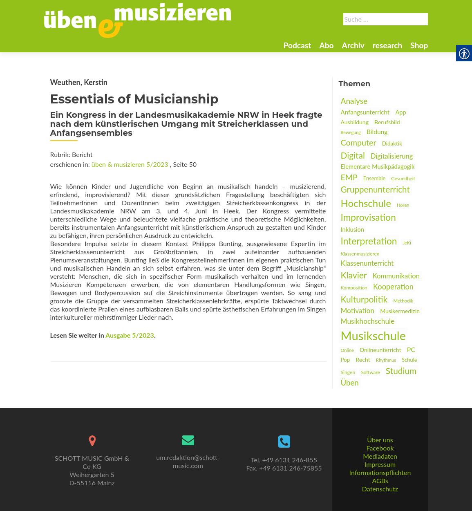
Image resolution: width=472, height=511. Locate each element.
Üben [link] (350, 382)
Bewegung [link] (351, 132)
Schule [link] (409, 359)
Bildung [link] (377, 131)
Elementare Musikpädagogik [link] (378, 166)
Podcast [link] (297, 45)
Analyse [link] (354, 100)
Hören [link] (403, 205)
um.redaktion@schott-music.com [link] (187, 461)
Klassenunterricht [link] (367, 263)
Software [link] (370, 372)
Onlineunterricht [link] (380, 349)
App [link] (400, 112)
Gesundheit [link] (403, 178)
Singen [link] (348, 372)
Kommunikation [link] (396, 276)
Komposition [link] (354, 288)
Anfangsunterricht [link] (365, 112)
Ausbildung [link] (355, 122)
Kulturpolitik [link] (364, 299)
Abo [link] (326, 45)
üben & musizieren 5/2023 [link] (130, 164)
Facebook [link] (380, 448)
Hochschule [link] (366, 203)
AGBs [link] (380, 480)
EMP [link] (349, 177)
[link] (137, 19)
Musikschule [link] (373, 335)
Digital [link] (353, 155)
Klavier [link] (354, 275)
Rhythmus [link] (386, 360)
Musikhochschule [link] (368, 321)
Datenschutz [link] (380, 489)
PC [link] (411, 349)
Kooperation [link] (393, 286)
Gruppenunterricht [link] (375, 189)
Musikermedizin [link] (400, 310)
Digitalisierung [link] (392, 156)
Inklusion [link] (353, 229)
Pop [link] (345, 359)
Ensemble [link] (374, 178)
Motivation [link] (358, 310)
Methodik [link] (403, 300)
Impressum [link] (380, 464)
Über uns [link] (380, 440)
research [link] (388, 45)
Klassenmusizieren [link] (360, 254)
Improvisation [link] (368, 217)
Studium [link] (401, 370)
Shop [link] (419, 45)
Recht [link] (363, 359)
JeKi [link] (407, 242)
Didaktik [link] (392, 143)
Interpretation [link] (369, 241)
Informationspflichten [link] (380, 472)
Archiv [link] (353, 45)
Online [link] (347, 350)
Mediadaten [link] (380, 456)
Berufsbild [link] (387, 122)
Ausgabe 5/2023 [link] (129, 335)
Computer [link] (358, 142)
